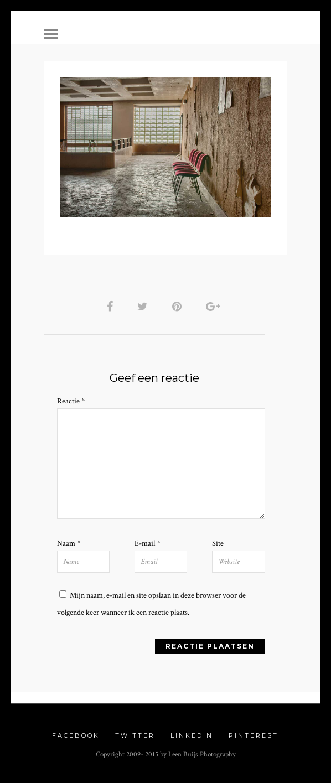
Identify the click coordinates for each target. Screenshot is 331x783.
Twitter (135, 735)
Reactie (71, 401)
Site (218, 543)
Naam (68, 543)
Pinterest (253, 735)
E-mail (147, 543)
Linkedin (191, 735)
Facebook (76, 735)
